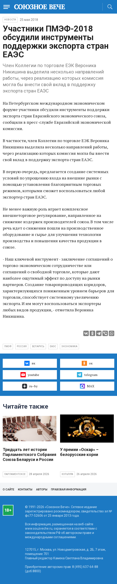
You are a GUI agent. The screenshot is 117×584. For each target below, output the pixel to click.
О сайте (8, 489)
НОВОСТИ (10, 19)
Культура (67, 474)
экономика (69, 346)
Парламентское (15, 474)
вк (29, 363)
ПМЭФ (7, 346)
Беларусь (38, 346)
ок (87, 363)
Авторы (41, 489)
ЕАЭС (53, 346)
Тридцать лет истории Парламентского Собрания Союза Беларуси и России (29, 454)
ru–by (30, 386)
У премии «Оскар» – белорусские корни (79, 452)
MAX (87, 386)
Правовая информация (68, 489)
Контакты (25, 489)
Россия (22, 346)
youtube (29, 374)
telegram (87, 374)
